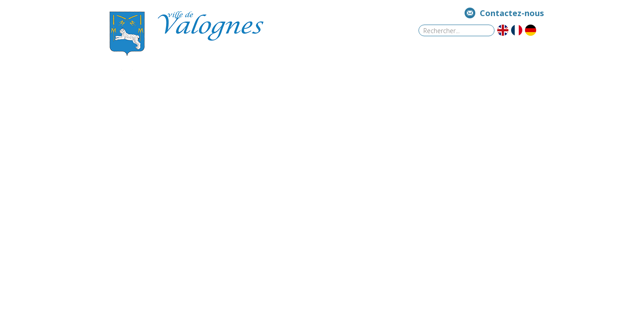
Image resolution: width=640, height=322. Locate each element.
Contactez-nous (512, 13)
